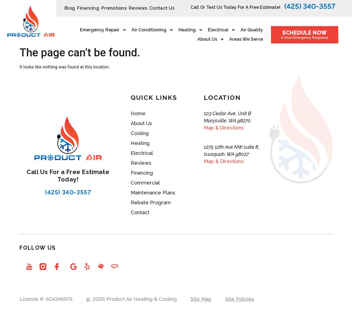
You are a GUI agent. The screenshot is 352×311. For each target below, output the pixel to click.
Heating (190, 30)
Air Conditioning (153, 30)
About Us (210, 39)
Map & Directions (224, 128)
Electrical (222, 30)
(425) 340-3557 (310, 6)
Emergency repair (103, 30)
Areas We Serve (246, 39)
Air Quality (252, 29)
